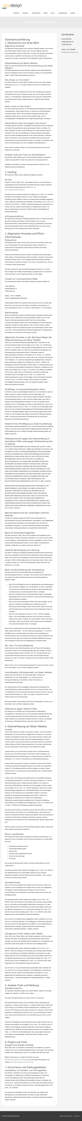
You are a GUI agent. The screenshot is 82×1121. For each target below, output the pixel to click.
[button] (78, 13)
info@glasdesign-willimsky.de (70, 52)
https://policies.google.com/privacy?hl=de (22, 1062)
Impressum (77, 1116)
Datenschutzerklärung (65, 1116)
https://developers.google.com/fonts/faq (17, 1059)
